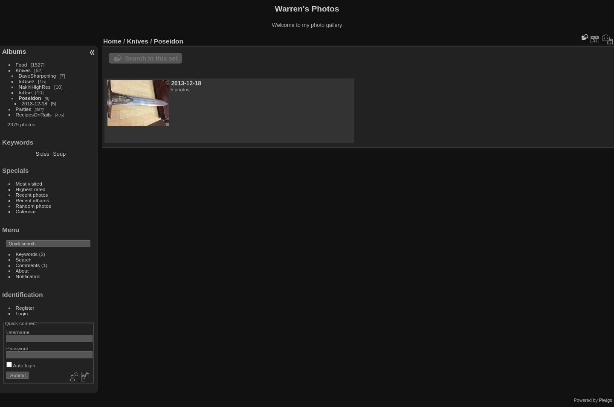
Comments (28, 265)
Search (24, 259)
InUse (25, 92)
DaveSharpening (37, 75)
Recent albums (32, 200)
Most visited (29, 183)
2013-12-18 (34, 103)
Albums (14, 51)
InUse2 (27, 81)
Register (25, 308)
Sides (42, 154)
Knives (23, 70)
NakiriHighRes (35, 87)
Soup (59, 154)
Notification (28, 276)
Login (22, 313)
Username (17, 332)
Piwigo (605, 400)
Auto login (20, 365)
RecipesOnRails (34, 114)
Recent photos (32, 195)
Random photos (33, 206)
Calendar (26, 211)
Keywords (27, 254)
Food (21, 64)
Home (112, 41)
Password (17, 348)
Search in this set (151, 58)
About (22, 270)
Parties (24, 109)
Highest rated (31, 189)
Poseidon (30, 98)
